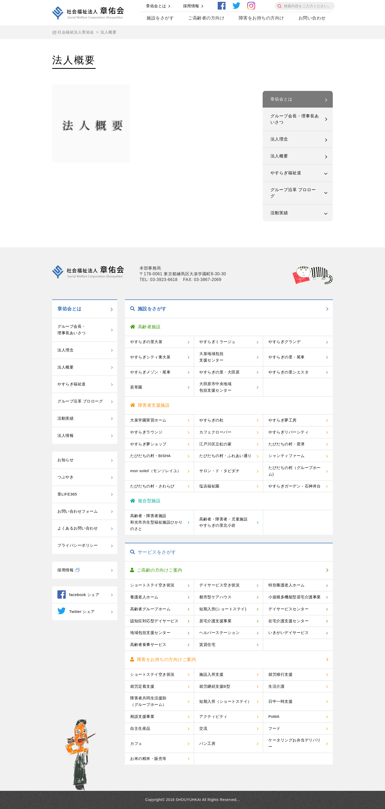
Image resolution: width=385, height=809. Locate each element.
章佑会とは (156, 6)
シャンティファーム (286, 455)
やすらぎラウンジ (146, 432)
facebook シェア (78, 594)
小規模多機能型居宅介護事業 (294, 597)
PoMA (274, 716)
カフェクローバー (215, 432)
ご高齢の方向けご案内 (156, 570)
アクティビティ (213, 716)
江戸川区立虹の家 (215, 444)
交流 (203, 728)
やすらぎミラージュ (217, 341)
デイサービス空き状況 (219, 585)
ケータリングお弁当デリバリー (294, 743)
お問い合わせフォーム (77, 511)
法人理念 (279, 139)
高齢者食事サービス (148, 644)
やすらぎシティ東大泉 (150, 357)
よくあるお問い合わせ (77, 528)
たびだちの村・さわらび (152, 486)
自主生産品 (140, 728)
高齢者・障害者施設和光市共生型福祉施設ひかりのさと (156, 522)
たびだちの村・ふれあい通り (225, 455)
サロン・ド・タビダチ (219, 471)
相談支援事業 (142, 716)
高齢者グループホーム (150, 609)
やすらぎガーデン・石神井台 (294, 486)
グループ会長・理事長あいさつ (294, 119)
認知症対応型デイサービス (154, 621)
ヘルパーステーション (219, 632)
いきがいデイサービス (288, 632)
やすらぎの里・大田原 (219, 372)
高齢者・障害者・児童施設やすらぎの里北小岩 (223, 522)
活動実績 (279, 213)
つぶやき (65, 477)
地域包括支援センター (150, 632)
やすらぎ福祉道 (285, 173)
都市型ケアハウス (215, 597)
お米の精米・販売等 (148, 758)
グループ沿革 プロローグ (293, 193)
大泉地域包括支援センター (211, 356)
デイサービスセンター (288, 609)
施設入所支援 (211, 674)
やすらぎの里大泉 (146, 341)
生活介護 (276, 686)
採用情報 (191, 6)
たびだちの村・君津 (286, 444)
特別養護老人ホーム (286, 585)
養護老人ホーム (144, 597)
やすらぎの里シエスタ (288, 372)
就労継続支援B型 (214, 686)
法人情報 (65, 435)
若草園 (136, 387)
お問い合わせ (312, 18)
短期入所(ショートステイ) (223, 609)
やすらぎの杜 (211, 420)
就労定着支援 (142, 686)
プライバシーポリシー (77, 545)
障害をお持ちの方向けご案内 (163, 659)
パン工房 (207, 743)
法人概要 (279, 156)
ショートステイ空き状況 (152, 585)
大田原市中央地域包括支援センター (215, 387)
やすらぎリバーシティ (288, 432)
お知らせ (65, 460)
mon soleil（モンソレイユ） (155, 471)
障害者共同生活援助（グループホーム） (148, 701)
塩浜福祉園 (209, 486)
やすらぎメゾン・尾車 (150, 372)
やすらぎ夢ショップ (148, 444)
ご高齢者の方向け (206, 18)
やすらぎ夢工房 (282, 420)
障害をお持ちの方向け (261, 18)
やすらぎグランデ (284, 341)
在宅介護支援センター (288, 621)
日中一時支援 (280, 701)
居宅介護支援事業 (215, 621)
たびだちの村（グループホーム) (294, 470)
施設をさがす (160, 18)
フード (274, 728)
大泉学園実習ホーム (148, 420)
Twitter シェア (76, 610)
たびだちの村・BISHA (150, 455)
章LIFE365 (67, 494)
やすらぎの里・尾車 (286, 357)
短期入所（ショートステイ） (225, 701)
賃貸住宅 (207, 644)
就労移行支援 (280, 674)
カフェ (136, 743)
